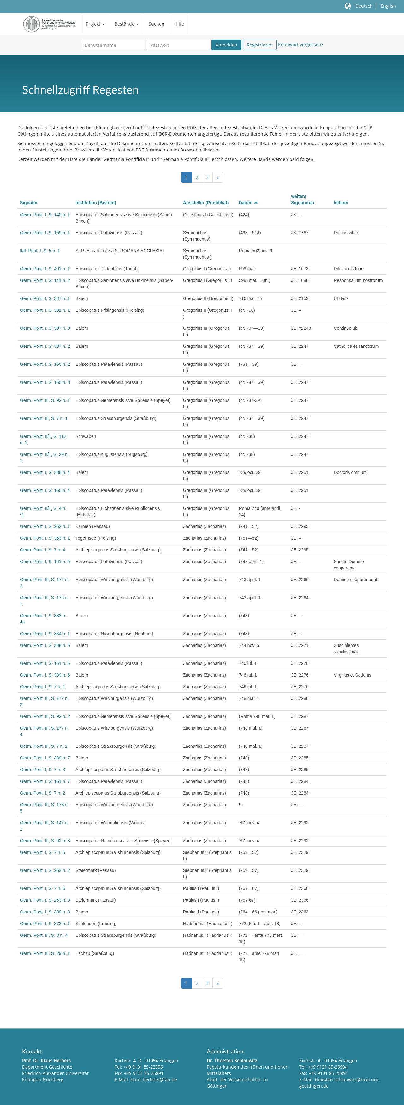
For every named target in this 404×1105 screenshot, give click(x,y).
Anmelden (226, 45)
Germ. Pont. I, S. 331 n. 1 (45, 310)
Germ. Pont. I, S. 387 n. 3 (45, 328)
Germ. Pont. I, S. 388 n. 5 (45, 645)
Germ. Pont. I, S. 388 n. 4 (45, 472)
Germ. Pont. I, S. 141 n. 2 (45, 280)
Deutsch (364, 6)
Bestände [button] (127, 24)
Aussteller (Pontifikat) (206, 202)
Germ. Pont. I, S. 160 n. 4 (45, 490)
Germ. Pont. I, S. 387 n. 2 (45, 346)
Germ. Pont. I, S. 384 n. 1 (45, 633)
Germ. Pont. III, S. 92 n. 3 (45, 840)
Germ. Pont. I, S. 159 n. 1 (45, 232)
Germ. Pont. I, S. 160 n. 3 (45, 382)
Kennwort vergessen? (300, 44)
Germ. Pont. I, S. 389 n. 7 (45, 757)
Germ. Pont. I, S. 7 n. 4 (42, 549)
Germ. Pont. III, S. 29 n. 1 (45, 953)
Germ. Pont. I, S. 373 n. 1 (45, 923)
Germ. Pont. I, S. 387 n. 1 (45, 298)
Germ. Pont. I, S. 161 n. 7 (45, 781)
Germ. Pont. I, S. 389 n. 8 (45, 911)
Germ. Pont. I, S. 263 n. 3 (45, 900)
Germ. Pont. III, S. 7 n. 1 (44, 418)
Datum (248, 202)
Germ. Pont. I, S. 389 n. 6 (45, 675)
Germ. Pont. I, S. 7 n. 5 (42, 852)
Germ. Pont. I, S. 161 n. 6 (45, 663)
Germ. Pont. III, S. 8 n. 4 (44, 935)
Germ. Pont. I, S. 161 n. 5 (45, 561)
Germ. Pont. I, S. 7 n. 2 (42, 792)
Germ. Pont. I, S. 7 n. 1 (42, 686)
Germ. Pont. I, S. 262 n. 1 (45, 526)
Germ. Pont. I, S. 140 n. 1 (45, 214)
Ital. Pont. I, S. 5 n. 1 (40, 250)
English (388, 6)
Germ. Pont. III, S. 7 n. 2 (44, 746)
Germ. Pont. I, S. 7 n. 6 (42, 888)
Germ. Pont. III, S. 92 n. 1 (45, 400)
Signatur (29, 202)
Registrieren (260, 45)
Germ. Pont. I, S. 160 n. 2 (45, 364)
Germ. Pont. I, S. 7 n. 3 (42, 769)
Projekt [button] (95, 24)
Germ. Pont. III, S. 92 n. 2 (45, 716)
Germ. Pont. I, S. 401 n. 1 (45, 268)
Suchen (156, 24)
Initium (341, 202)
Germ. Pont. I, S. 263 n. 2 (45, 870)
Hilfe (179, 24)
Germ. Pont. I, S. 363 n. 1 (45, 538)
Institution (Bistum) (95, 202)
